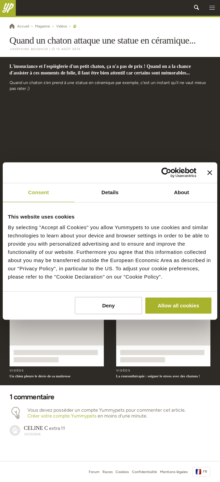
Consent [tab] (38, 192)
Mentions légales (174, 472)
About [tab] (181, 192)
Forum (94, 472)
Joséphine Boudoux (29, 49)
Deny (108, 305)
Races (107, 472)
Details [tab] (110, 192)
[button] (212, 8)
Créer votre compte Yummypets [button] (62, 416)
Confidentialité (144, 472)
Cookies (122, 472)
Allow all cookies (178, 305)
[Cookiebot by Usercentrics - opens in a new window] (166, 172)
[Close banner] (209, 172)
